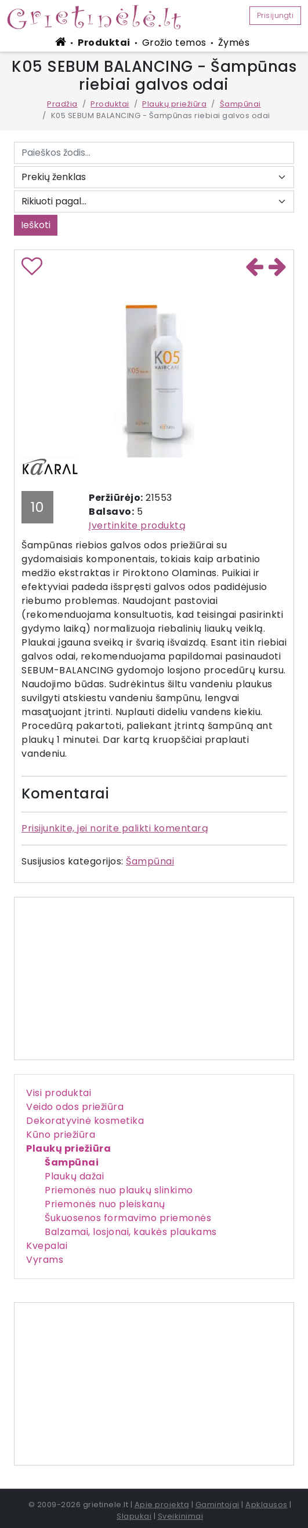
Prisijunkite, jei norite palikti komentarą (114, 828)
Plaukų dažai (74, 1176)
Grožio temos (174, 42)
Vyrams (44, 1259)
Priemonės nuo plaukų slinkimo (119, 1190)
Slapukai (134, 1516)
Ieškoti (35, 225)
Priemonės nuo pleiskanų (105, 1204)
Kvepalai (46, 1245)
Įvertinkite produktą (137, 525)
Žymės (234, 42)
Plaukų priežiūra (174, 103)
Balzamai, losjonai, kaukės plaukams (131, 1231)
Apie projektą (162, 1504)
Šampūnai (240, 103)
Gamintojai (217, 1504)
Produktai (104, 42)
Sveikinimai (181, 1516)
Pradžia (62, 103)
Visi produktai (58, 1093)
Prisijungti (275, 15)
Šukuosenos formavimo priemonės (128, 1218)
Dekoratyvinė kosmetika (85, 1120)
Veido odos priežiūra (75, 1106)
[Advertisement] (154, 1384)
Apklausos (266, 1504)
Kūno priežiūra (60, 1134)
